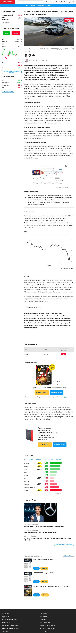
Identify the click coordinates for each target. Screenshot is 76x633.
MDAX (46, 459)
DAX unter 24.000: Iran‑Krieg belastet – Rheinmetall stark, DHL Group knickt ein (47, 539)
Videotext (5, 632)
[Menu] (74, 2)
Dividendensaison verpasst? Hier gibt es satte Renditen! (52, 586)
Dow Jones (38, 459)
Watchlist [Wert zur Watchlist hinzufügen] (7, 22)
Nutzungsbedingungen (9, 619)
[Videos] (65, 2)
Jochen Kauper (44, 60)
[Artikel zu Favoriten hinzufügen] (33, 55)
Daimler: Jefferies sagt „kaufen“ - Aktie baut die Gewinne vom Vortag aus (49, 195)
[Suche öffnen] (19, 1)
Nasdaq (31, 459)
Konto (65, 397)
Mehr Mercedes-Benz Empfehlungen (64, 544)
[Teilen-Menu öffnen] (26, 55)
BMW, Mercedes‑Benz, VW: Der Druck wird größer (40, 532)
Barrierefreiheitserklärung (10, 626)
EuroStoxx (59, 459)
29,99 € (36, 595)
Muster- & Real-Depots (47, 626)
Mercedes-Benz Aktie (7, 15)
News (39, 463)
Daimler (27, 52)
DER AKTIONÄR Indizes (47, 628)
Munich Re (26, 481)
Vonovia (26, 490)
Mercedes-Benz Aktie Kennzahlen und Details (11, 71)
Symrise (26, 475)
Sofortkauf (41, 392)
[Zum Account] (52, 2)
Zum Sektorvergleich (8, 91)
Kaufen (6, 33)
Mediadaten (6, 613)
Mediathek (43, 617)
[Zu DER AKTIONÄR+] (59, 2)
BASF (25, 478)
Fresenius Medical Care (29, 487)
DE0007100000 (6, 19)
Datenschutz (6, 622)
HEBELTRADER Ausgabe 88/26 (43, 573)
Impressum (5, 617)
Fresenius (26, 484)
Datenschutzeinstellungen (10, 629)
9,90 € (36, 568)
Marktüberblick (45, 622)
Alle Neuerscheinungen (68, 556)
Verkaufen (15, 33)
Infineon (26, 466)
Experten (43, 619)
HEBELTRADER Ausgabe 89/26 (43, 559)
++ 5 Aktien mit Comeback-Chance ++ (38, 5)
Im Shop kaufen (56, 392)
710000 (4, 17)
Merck (25, 472)
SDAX (52, 459)
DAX (25, 459)
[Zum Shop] (47, 2)
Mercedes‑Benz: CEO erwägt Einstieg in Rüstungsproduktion (44, 526)
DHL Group (26, 463)
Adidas (25, 469)
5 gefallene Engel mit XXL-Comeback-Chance (49, 388)
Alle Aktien (43, 613)
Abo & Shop (43, 631)
